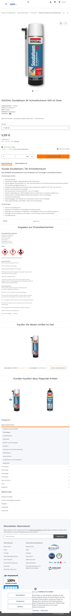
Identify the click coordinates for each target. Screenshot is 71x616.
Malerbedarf (7, 453)
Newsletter (4, 510)
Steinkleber (5, 477)
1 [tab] (32, 91)
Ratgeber (4, 504)
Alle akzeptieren (20, 595)
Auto (2, 484)
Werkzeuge (4, 470)
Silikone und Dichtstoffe (10, 429)
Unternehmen (8, 559)
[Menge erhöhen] (32, 157)
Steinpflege (4, 473)
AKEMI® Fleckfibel (7, 497)
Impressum (35, 610)
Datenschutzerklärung (36, 530)
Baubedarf (6, 463)
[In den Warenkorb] (2, 18)
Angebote (4, 487)
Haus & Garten (6, 480)
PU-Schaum (11, 112)
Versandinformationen (11, 563)
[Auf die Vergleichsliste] (61, 23)
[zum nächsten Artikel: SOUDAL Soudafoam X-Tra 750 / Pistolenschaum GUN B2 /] (64, 13)
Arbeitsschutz (7, 456)
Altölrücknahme (31, 563)
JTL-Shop (61, 613)
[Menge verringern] (4, 157)
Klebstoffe (6, 439)
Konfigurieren (20, 601)
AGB (27, 550)
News (5, 550)
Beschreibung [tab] (6, 163)
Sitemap (28, 553)
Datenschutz (44, 610)
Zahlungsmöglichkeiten (11, 556)
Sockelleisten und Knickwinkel (12, 460)
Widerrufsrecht (30, 559)
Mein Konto (7, 546)
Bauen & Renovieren (7, 425)
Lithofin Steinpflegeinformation (11, 500)
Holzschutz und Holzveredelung (13, 449)
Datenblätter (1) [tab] (21, 163)
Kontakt (6, 553)
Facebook (6, 566)
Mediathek (4, 507)
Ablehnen (20, 606)
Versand (16, 141)
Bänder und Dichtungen (10, 442)
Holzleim (5, 446)
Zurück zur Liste (5, 13)
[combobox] (35, 128)
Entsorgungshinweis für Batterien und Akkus (33, 567)
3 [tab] (36, 91)
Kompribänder (7, 436)
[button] (35, 2)
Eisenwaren (5, 466)
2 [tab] (34, 91)
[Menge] (15, 157)
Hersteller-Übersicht (10, 569)
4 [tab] (38, 91)
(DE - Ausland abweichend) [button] (21, 149)
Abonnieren (60, 536)
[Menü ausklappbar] (6, 3)
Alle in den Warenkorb (58, 368)
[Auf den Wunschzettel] (66, 23)
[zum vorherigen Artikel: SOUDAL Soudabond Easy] (68, 13)
